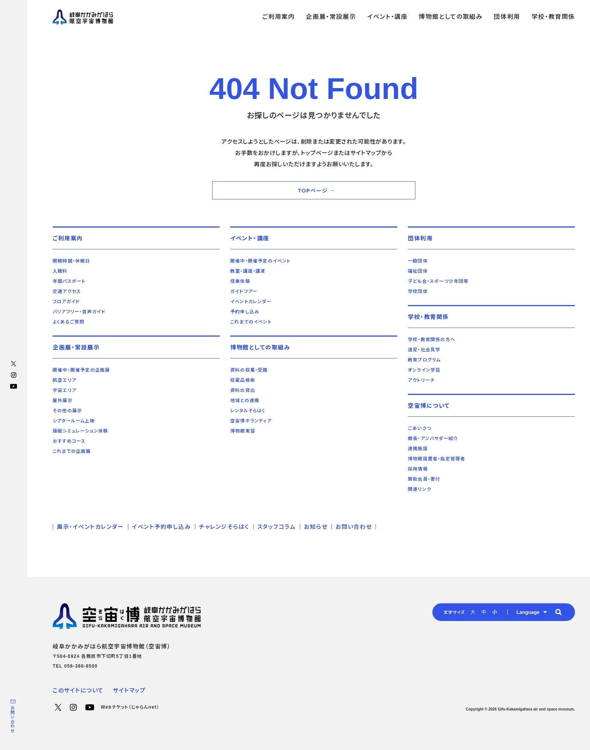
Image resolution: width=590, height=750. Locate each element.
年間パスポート (69, 281)
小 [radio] (494, 612)
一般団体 (418, 261)
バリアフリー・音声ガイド (79, 311)
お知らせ (315, 527)
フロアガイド (66, 301)
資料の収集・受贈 (249, 370)
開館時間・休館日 (71, 261)
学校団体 (418, 291)
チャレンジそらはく (224, 527)
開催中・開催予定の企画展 (81, 370)
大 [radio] (472, 612)
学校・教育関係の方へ (431, 339)
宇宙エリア (64, 390)
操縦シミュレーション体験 (80, 431)
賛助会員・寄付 (424, 479)
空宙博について (429, 405)
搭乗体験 (240, 281)
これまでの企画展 (72, 451)
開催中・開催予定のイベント (260, 261)
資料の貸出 (242, 390)
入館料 (60, 271)
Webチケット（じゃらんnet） (130, 707)
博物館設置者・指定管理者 (436, 459)
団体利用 (420, 238)
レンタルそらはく (248, 410)
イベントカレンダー (251, 301)
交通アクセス (67, 291)
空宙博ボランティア (251, 421)
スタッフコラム (276, 527)
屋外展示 (63, 400)
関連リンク (419, 489)
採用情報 (418, 469)
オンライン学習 (424, 370)
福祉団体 (418, 271)
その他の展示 (67, 410)
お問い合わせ (12, 719)
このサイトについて (78, 690)
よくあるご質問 (68, 322)
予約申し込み (244, 311)
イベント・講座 (249, 238)
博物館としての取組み (260, 347)
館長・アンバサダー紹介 (433, 438)
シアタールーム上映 (74, 421)
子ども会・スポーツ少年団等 (438, 281)
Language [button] (528, 612)
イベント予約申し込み (161, 527)
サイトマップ (129, 690)
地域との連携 (244, 400)
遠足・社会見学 (424, 349)
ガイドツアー (243, 291)
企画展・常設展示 (76, 347)
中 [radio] (483, 612)
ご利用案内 (68, 238)
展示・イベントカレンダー (90, 527)
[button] (558, 612)
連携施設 (418, 448)
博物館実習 (242, 431)
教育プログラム (424, 360)
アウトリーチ (421, 380)
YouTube (13, 386)
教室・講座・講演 (248, 271)
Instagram (13, 375)
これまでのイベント (251, 322)
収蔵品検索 (242, 380)
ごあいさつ (419, 428)
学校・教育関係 (428, 317)
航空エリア (64, 380)
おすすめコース (69, 441)
